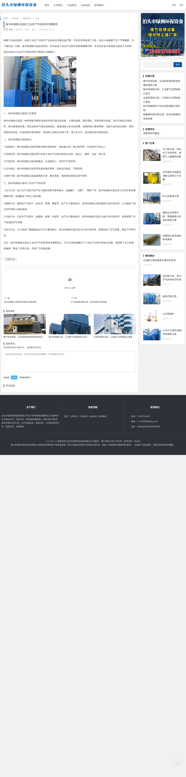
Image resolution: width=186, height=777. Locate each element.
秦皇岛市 (27, 18)
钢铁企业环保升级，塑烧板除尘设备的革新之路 (172, 216)
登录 (14, 381)
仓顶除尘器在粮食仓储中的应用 (159, 260)
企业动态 (85, 5)
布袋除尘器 (33, 46)
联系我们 (99, 5)
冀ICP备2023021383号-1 (112, 444)
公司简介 (58, 5)
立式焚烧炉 (168, 313)
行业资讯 (72, 5)
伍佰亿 (137, 444)
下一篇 (73, 298)
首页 (47, 5)
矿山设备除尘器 (171, 196)
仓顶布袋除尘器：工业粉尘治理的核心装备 (113, 336)
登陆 (174, 5)
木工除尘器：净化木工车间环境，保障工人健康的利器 (172, 152)
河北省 (15, 18)
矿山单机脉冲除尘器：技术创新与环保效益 (89, 302)
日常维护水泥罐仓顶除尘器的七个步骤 (172, 175)
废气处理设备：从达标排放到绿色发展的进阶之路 (26, 336)
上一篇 (6, 298)
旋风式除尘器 (170, 296)
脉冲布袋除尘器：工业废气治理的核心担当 (68, 336)
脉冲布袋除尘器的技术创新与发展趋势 (20, 302)
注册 (181, 5)
